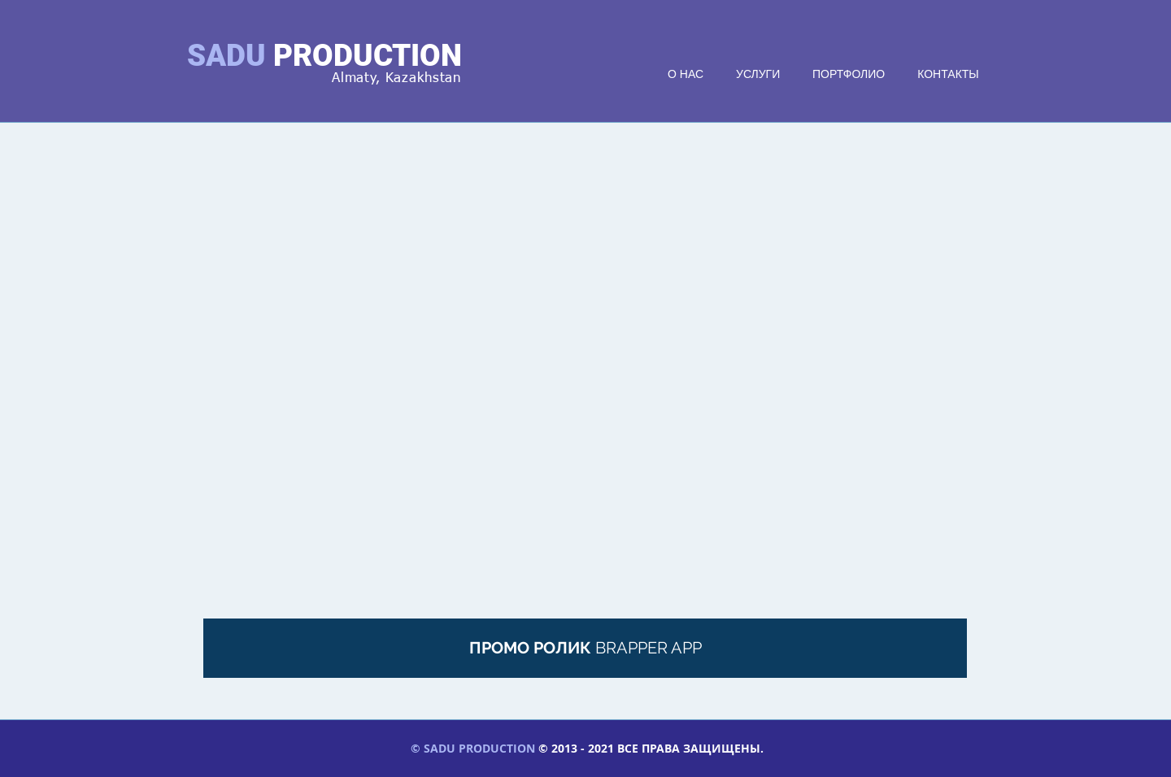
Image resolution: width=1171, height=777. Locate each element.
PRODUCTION (367, 55)
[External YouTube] (585, 385)
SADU (226, 55)
